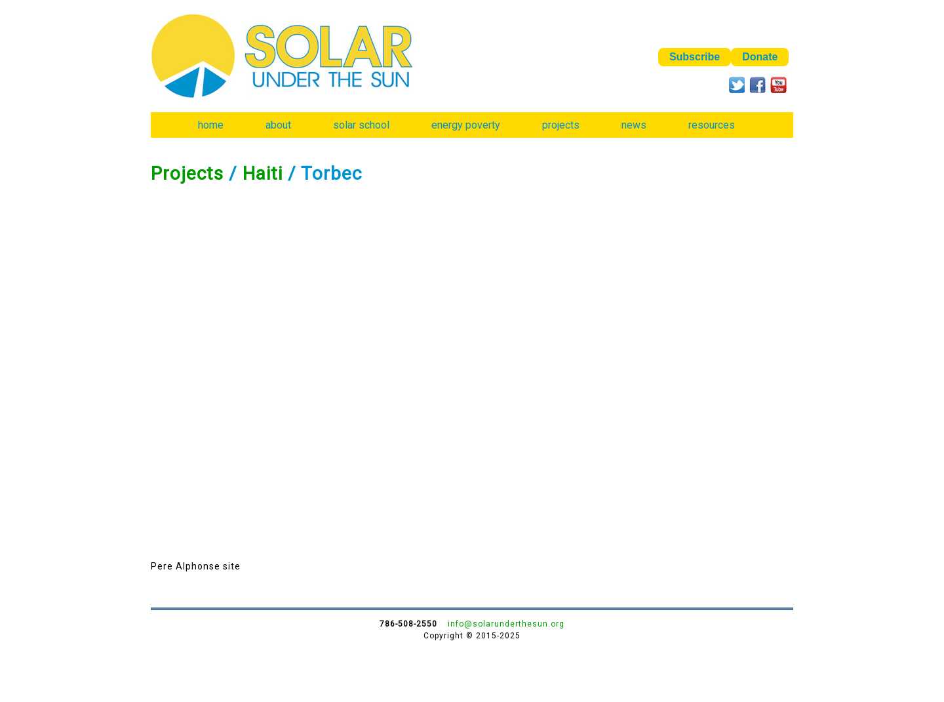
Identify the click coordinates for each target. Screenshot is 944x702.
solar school (361, 125)
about (278, 125)
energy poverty (465, 125)
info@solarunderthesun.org (506, 624)
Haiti (263, 173)
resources (711, 125)
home (211, 125)
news (633, 125)
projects (561, 125)
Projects (187, 173)
